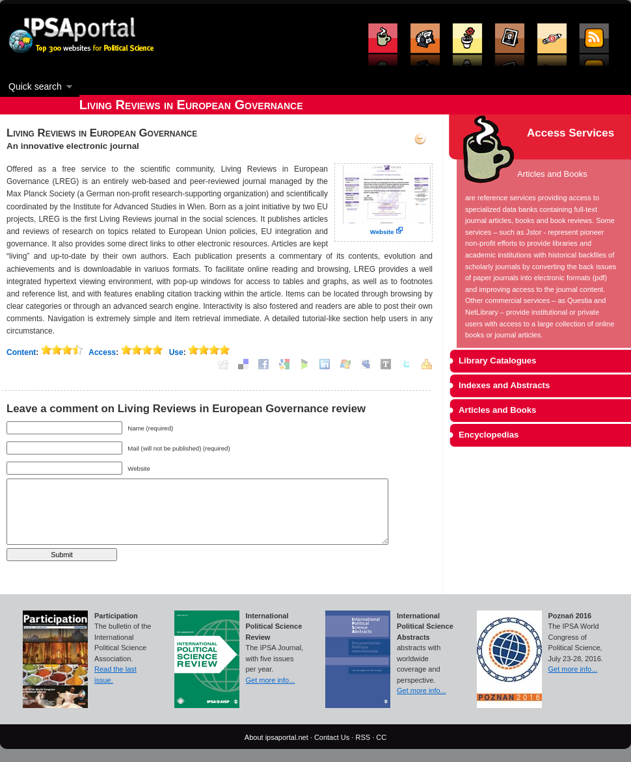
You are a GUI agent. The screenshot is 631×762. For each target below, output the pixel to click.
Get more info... (270, 680)
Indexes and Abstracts (504, 385)
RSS (362, 737)
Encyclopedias (488, 435)
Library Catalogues (497, 360)
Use (176, 352)
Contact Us (331, 737)
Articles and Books (497, 410)
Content (21, 352)
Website (382, 231)
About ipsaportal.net (276, 737)
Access (102, 352)
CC (381, 737)
